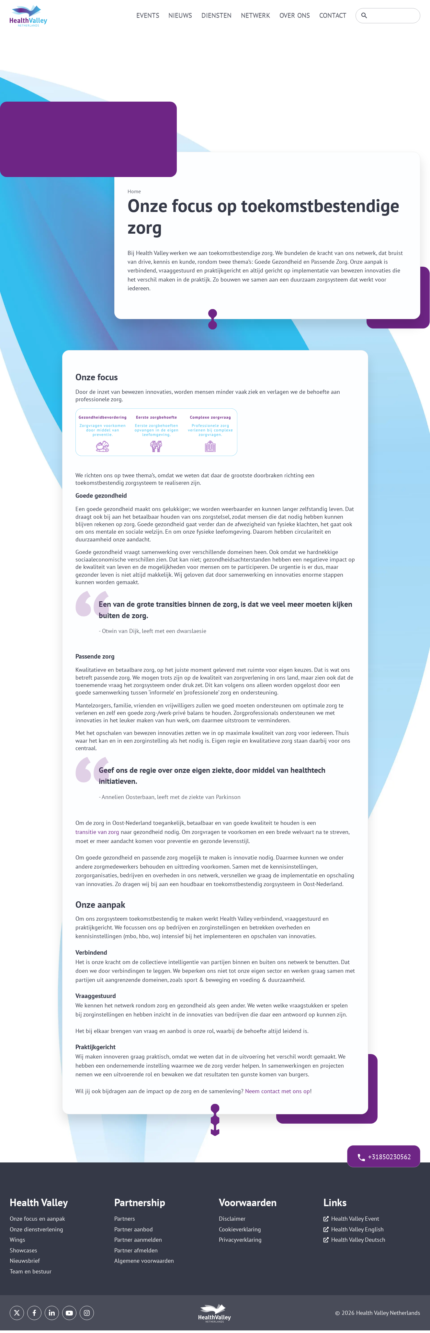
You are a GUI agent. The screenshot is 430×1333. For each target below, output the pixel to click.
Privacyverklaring (240, 1241)
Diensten (218, 15)
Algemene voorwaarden (144, 1263)
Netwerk (256, 15)
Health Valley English (357, 1230)
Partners (124, 1218)
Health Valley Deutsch (358, 1241)
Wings (17, 1241)
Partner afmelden (136, 1252)
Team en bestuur (30, 1274)
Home (134, 191)
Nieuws (183, 15)
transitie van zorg (97, 832)
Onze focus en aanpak (37, 1218)
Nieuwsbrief (25, 1263)
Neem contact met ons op (277, 1090)
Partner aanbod (133, 1230)
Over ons (294, 15)
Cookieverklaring (240, 1230)
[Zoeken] (386, 16)
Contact (331, 15)
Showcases (23, 1252)
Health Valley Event (355, 1218)
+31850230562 (386, 1157)
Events (152, 15)
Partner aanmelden (138, 1241)
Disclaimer (232, 1218)
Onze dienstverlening (36, 1230)
